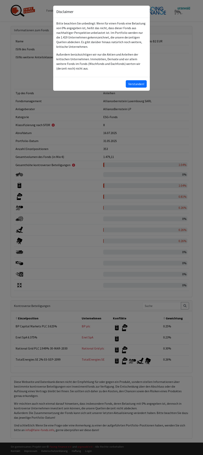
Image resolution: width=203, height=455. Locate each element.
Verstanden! (136, 84)
